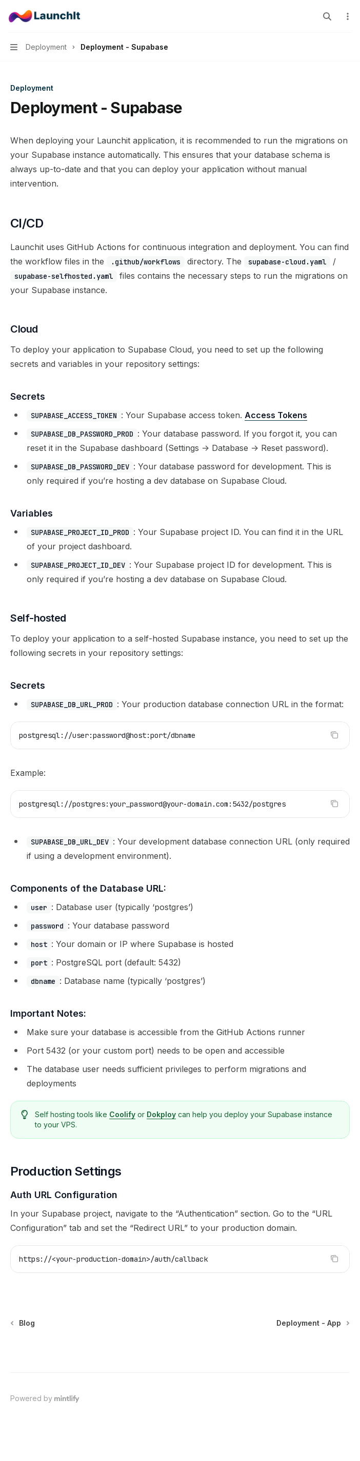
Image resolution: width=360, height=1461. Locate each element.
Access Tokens (276, 415)
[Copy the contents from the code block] (334, 735)
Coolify (122, 1114)
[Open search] (327, 16)
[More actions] (347, 16)
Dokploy (161, 1114)
